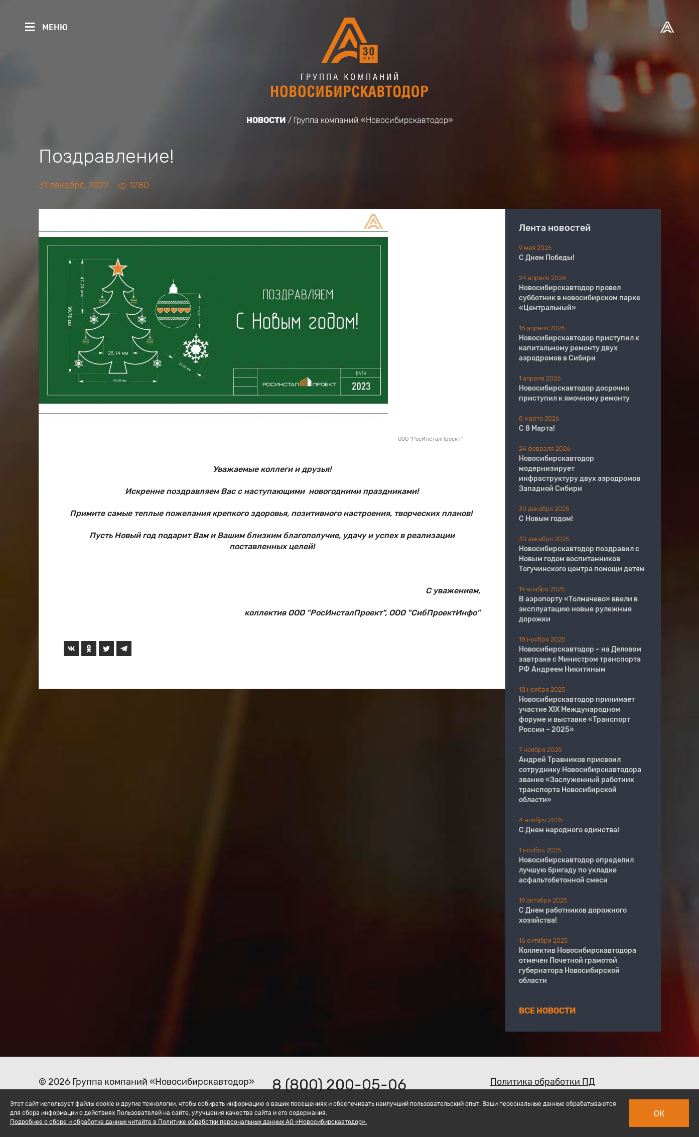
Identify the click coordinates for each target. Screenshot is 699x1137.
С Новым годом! (546, 519)
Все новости (547, 1011)
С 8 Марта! (537, 428)
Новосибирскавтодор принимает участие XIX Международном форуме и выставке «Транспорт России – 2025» (577, 714)
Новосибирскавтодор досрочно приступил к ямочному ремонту (574, 393)
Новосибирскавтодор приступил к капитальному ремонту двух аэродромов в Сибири (579, 348)
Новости (266, 120)
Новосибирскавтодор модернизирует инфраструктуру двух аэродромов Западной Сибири (579, 473)
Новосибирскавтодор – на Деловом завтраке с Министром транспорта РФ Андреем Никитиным (580, 659)
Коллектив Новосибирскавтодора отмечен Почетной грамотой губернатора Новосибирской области (577, 965)
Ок (659, 1113)
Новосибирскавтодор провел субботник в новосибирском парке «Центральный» (579, 298)
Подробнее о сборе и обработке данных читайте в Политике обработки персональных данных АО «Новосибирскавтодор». (188, 1121)
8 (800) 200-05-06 (339, 1085)
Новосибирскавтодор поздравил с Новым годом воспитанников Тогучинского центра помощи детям (582, 559)
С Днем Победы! (547, 258)
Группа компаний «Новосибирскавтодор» (373, 120)
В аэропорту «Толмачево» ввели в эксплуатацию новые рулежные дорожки (578, 609)
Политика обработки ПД (542, 1081)
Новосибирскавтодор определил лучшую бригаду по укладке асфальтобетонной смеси (576, 870)
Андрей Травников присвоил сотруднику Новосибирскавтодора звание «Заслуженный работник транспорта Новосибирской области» (580, 779)
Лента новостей (555, 227)
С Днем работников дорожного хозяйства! (573, 915)
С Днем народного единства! (569, 830)
